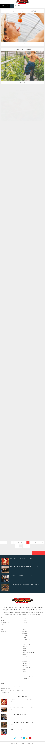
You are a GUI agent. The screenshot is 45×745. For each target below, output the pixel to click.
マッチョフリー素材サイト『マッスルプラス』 (25, 743)
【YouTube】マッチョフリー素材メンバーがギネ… (20, 729)
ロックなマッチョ (25, 622)
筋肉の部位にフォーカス (27, 627)
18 (24, 546)
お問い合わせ (4, 631)
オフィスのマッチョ (26, 624)
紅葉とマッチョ (25, 631)
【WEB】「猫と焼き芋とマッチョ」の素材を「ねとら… (21, 722)
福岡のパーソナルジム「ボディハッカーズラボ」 (10, 686)
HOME (2, 620)
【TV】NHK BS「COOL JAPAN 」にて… (18, 714)
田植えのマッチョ (25, 646)
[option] (22, 561)
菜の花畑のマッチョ (26, 661)
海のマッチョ (25, 656)
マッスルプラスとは (5, 622)
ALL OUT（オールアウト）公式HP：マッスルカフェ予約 (12, 690)
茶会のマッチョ (25, 673)
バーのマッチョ (25, 637)
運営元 (2, 629)
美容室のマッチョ (25, 665)
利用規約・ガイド (4, 627)
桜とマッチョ (25, 635)
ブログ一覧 (38, 553)
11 (35, 542)
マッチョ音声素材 (25, 678)
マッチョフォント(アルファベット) (29, 676)
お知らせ (3, 624)
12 (39, 542)
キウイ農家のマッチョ (26, 639)
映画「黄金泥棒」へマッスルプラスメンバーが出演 (20, 699)
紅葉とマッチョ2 (25, 633)
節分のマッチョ (25, 629)
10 (31, 542)
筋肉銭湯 (24, 648)
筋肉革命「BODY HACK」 (6, 688)
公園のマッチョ (25, 671)
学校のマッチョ (25, 654)
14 (17, 546)
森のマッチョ (25, 669)
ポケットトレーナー (5, 692)
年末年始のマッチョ (26, 663)
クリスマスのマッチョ (26, 667)
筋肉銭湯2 (24, 650)
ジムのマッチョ (25, 620)
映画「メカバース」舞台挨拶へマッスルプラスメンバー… (21, 707)
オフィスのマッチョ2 (26, 641)
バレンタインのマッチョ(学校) (28, 652)
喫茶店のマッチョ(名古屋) (27, 644)
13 (42, 542)
